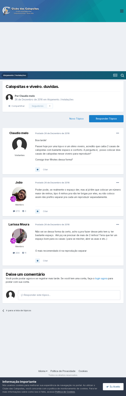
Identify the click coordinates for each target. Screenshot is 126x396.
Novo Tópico (76, 118)
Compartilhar (16, 106)
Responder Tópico (106, 118)
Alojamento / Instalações (60, 99)
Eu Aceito (113, 386)
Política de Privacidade (63, 371)
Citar (45, 169)
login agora (101, 278)
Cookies (83, 371)
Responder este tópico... (36, 295)
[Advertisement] (63, 47)
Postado (52, 133)
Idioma (42, 371)
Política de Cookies (65, 391)
